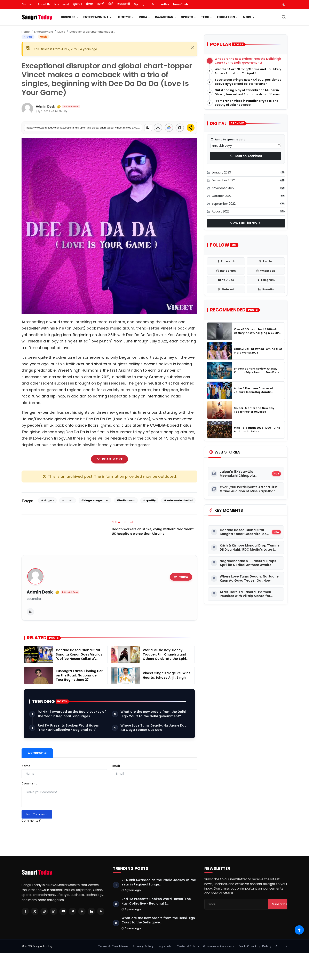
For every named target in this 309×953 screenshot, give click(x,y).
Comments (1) (32, 821)
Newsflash (180, 4)
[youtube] (226, 280)
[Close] (192, 47)
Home (26, 32)
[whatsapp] (266, 271)
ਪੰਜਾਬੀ (89, 4)
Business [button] (69, 17)
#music (67, 500)
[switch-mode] (284, 4)
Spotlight (141, 4)
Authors (281, 946)
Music (61, 32)
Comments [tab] (37, 752)
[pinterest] (226, 289)
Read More (109, 459)
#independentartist (178, 500)
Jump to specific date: (228, 139)
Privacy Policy (143, 946)
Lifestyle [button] (125, 17)
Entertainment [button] (97, 17)
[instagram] (226, 271)
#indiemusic (126, 500)
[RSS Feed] (100, 911)
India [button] (144, 17)
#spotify (149, 500)
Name (26, 766)
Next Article (122, 522)
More (249, 17)
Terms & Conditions (113, 946)
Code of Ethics (187, 946)
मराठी (100, 4)
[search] (283, 17)
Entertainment (43, 32)
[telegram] (266, 280)
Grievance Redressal (219, 946)
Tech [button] (206, 17)
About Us (44, 4)
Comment (29, 783)
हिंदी (110, 4)
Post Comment (37, 814)
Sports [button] (188, 17)
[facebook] (226, 261)
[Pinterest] (82, 911)
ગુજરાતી (77, 4)
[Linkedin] (91, 911)
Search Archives (246, 156)
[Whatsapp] (53, 911)
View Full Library (245, 223)
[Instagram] (44, 911)
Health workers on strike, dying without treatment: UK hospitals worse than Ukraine (153, 531)
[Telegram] (72, 911)
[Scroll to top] (299, 930)
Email (116, 766)
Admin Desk (40, 592)
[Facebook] (25, 911)
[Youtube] (63, 911)
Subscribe (279, 904)
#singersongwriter (95, 500)
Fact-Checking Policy (255, 946)
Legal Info (165, 946)
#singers (47, 500)
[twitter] (266, 261)
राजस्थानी (123, 4)
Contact (28, 4)
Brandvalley (160, 4)
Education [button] (227, 17)
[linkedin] (266, 289)
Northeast (61, 4)
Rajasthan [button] (165, 17)
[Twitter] (34, 911)
